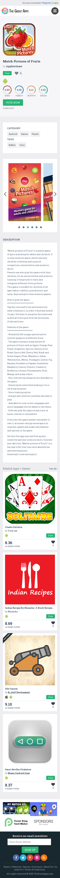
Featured (16, 866)
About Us (48, 866)
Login (56, 2)
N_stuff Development (19, 692)
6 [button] (40, 227)
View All (53, 469)
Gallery (26, 866)
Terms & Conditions (35, 869)
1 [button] (19, 227)
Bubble (12, 145)
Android (13, 134)
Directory (37, 866)
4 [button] (32, 227)
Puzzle (35, 134)
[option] (24, 192)
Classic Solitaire (13, 527)
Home (7, 866)
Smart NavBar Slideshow (18, 769)
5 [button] (36, 227)
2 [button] (23, 227)
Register (47, 2)
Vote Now (13, 102)
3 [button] (27, 227)
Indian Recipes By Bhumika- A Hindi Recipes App (31, 608)
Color (22, 145)
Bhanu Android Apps (19, 773)
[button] (5, 193)
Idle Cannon (11, 688)
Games (24, 134)
